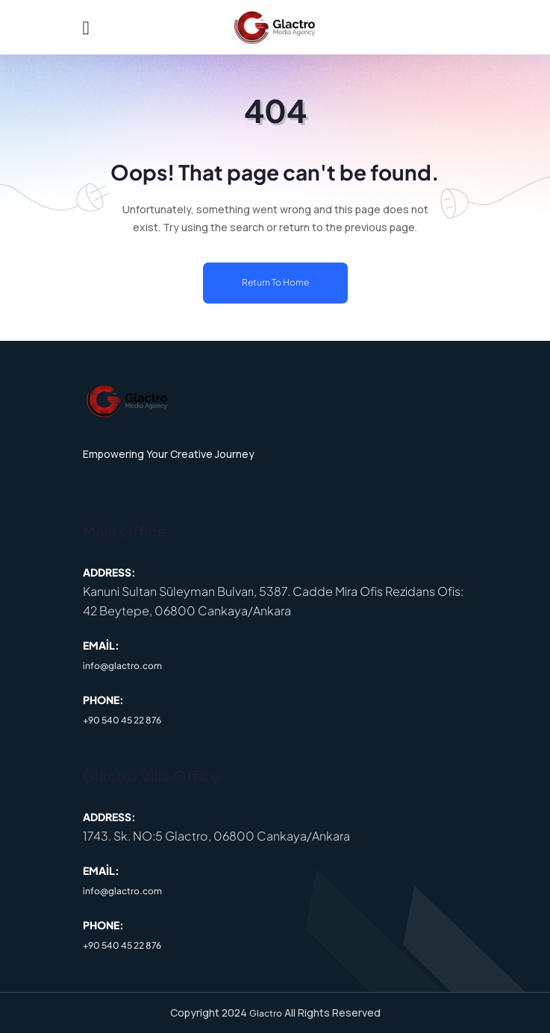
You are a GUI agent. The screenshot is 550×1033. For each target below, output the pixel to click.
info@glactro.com (122, 665)
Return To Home (275, 282)
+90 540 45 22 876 (122, 720)
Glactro (265, 1013)
